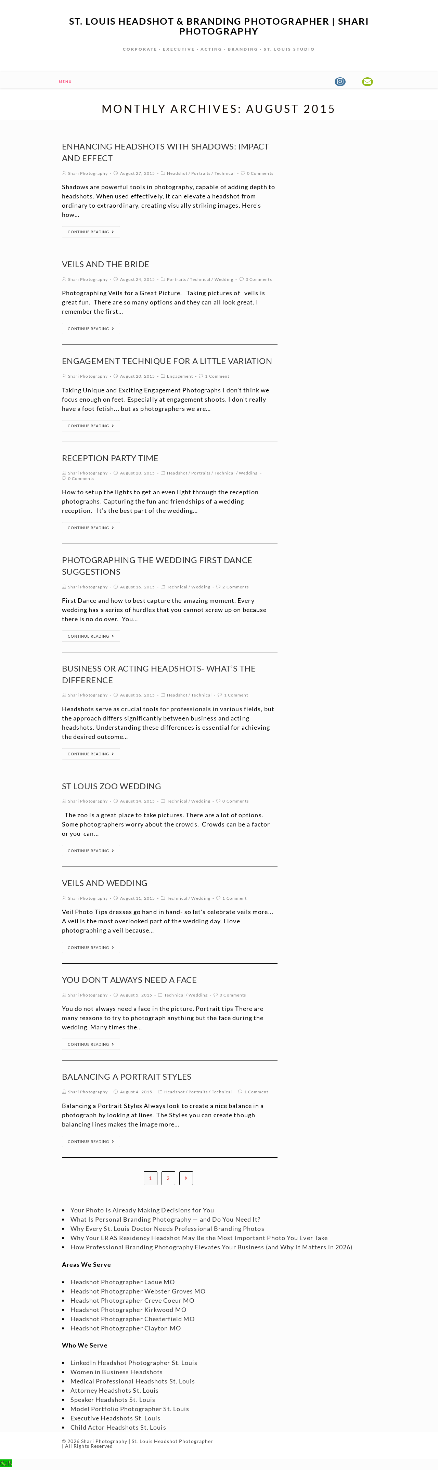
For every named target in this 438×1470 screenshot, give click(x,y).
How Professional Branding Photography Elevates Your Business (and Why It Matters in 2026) (211, 1249)
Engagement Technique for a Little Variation (167, 363)
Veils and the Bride (106, 266)
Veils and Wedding (105, 885)
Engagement (180, 378)
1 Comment (217, 378)
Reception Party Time (110, 460)
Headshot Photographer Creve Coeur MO (132, 1302)
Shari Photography (88, 175)
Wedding (224, 281)
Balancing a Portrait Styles (127, 1078)
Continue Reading (91, 234)
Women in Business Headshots (116, 1374)
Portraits (200, 175)
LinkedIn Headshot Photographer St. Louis (134, 1364)
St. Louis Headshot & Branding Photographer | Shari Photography (219, 27)
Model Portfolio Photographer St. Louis (130, 1411)
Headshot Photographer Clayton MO (125, 1330)
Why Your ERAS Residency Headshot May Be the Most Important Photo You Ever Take (199, 1240)
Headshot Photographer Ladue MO (122, 1284)
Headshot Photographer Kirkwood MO (128, 1311)
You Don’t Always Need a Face (129, 982)
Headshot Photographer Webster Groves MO (138, 1293)
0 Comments (260, 175)
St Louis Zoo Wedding (112, 788)
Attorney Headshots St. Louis (114, 1392)
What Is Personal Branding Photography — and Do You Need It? (165, 1221)
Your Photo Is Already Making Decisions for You (142, 1212)
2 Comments (235, 588)
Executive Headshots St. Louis (115, 1420)
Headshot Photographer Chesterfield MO (132, 1321)
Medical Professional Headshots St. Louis (132, 1383)
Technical (225, 175)
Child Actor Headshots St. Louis (118, 1429)
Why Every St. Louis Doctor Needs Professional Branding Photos (167, 1230)
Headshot (177, 175)
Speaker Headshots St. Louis (113, 1401)
